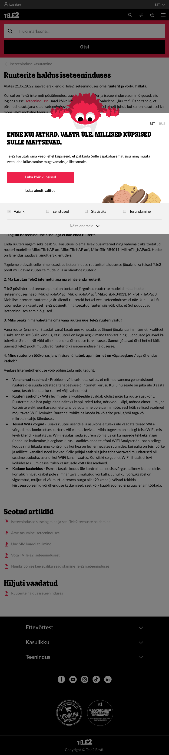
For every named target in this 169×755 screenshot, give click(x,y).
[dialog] (84, 173)
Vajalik (15, 211)
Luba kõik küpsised (40, 177)
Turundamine (137, 211)
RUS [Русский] (162, 123)
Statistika (95, 211)
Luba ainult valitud (40, 191)
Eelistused (57, 211)
